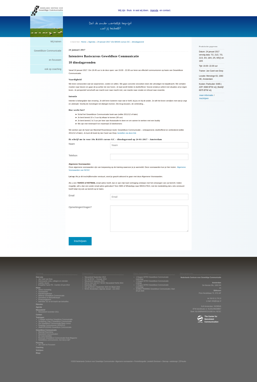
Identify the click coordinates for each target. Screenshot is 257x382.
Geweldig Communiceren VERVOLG (51, 325)
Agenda (154, 10)
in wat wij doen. (141, 10)
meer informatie (206, 95)
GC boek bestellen (45, 336)
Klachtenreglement (45, 294)
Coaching (39, 347)
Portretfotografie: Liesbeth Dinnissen (147, 361)
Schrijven (39, 350)
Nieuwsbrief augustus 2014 (95, 281)
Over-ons (39, 277)
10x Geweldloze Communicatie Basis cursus (54, 323)
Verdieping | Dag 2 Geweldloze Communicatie (55, 321)
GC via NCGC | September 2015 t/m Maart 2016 (102, 287)
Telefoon (73, 155)
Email (71, 195)
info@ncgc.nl (216, 301)
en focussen (55, 60)
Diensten (39, 304)
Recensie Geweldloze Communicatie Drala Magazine (57, 338)
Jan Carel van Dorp (45, 279)
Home (83, 42)
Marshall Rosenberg (45, 332)
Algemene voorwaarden (124, 361)
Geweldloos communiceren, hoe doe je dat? (54, 340)
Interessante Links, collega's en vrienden (53, 281)
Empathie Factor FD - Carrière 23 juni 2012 (54, 285)
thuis (129, 10)
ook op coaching (53, 69)
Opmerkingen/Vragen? (80, 207)
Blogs (38, 353)
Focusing (39, 343)
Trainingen (40, 317)
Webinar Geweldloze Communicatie (51, 296)
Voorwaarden (43, 292)
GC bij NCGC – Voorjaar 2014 (96, 279)
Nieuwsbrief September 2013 (95, 277)
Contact (39, 315)
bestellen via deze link (127, 133)
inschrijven (204, 98)
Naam (72, 144)
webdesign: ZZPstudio (178, 361)
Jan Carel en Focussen (46, 345)
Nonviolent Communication (48, 334)
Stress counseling (44, 290)
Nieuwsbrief (40, 310)
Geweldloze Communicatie (47, 50)
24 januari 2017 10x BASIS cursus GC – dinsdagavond (120, 42)
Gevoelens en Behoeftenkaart (49, 298)
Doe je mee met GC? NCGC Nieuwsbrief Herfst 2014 (104, 283)
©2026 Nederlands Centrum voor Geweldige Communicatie (92, 361)
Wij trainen (55, 41)
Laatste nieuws (43, 283)
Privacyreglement (44, 299)
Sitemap (165, 361)
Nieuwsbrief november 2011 (48, 312)
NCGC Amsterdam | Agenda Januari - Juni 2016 (102, 289)
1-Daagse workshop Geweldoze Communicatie (55, 319)
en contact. (165, 10)
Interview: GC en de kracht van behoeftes (53, 301)
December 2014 (90, 285)
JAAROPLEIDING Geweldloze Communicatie (54, 327)
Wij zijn (121, 10)
